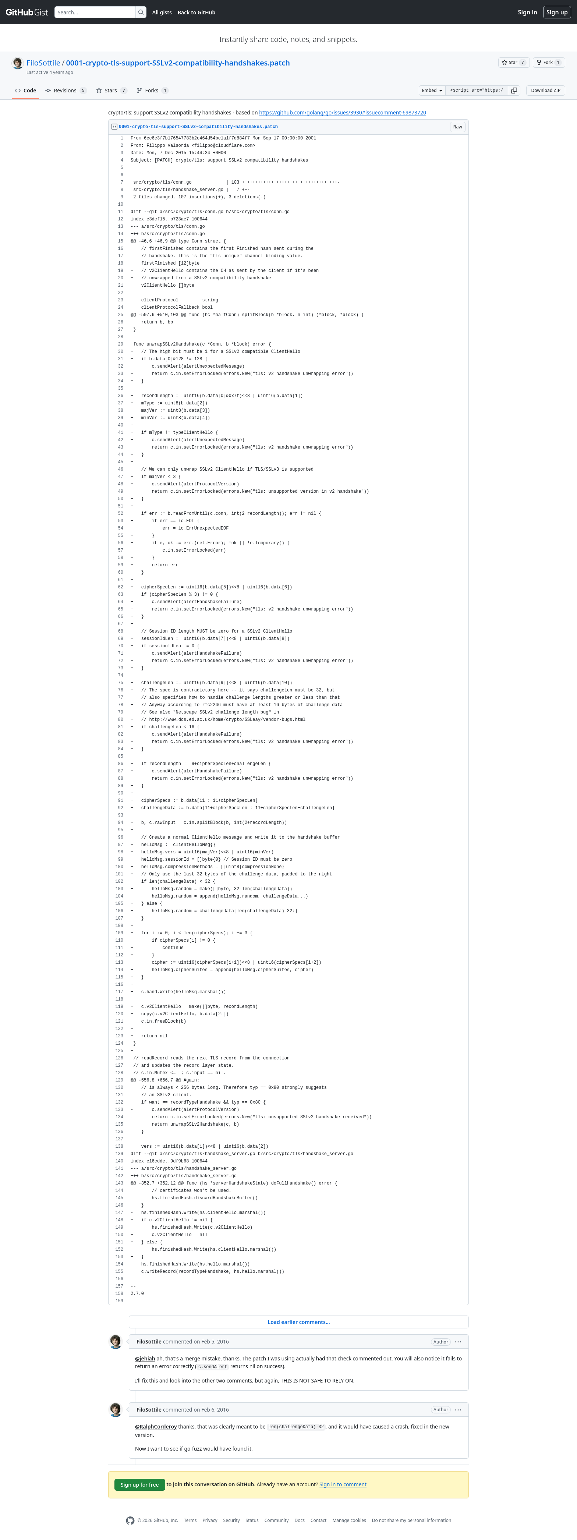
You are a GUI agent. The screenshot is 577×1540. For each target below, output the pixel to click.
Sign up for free (140, 1484)
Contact (318, 1520)
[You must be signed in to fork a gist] (549, 62)
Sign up (557, 12)
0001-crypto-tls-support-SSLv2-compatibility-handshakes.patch (178, 63)
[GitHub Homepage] (130, 1520)
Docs (299, 1520)
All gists (162, 12)
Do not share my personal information (412, 1520)
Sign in (527, 12)
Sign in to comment (343, 1483)
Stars (112, 90)
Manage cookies (349, 1520)
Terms (190, 1520)
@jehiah (145, 1358)
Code (25, 90)
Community (277, 1520)
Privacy (210, 1520)
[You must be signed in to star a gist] (514, 62)
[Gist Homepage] (27, 12)
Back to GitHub (196, 12)
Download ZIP (545, 90)
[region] (288, 720)
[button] (514, 90)
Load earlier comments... (299, 1321)
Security (231, 1520)
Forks (153, 90)
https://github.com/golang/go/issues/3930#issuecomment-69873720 (342, 112)
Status (252, 1520)
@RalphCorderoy (156, 1426)
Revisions (66, 90)
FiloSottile (43, 63)
